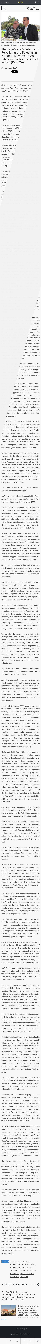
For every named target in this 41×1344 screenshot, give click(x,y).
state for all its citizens (20, 1262)
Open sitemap (20, 1329)
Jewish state (14, 1274)
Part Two (14, 88)
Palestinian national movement (22, 1265)
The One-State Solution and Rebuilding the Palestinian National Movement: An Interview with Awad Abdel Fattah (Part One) (20, 55)
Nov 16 (3, 1319)
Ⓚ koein (27, 1334)
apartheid (24, 1277)
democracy (14, 1277)
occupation (31, 1271)
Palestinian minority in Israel (21, 1268)
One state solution (17, 1271)
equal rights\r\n (27, 1274)
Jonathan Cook (11, 68)
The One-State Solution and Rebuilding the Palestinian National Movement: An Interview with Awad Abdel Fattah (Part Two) (18, 1296)
